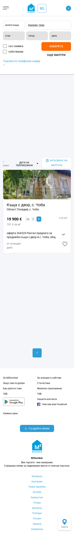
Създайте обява (37, 428)
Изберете (56, 46)
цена (54, 35)
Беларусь (37, 476)
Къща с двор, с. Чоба (26, 205)
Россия (37, 518)
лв (27, 219)
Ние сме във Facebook (52, 404)
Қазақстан (37, 497)
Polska (37, 502)
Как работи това (12, 388)
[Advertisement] (37, 116)
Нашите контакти (47, 399)
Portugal (37, 513)
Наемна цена (10, 413)
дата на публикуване (24, 163)
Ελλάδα (37, 492)
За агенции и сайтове (49, 377)
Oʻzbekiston (37, 529)
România (37, 508)
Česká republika (37, 486)
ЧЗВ (5, 393)
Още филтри (56, 55)
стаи (7, 35)
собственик (15, 51)
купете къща (12, 25)
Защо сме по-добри (14, 383)
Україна (37, 524)
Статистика (43, 383)
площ (31, 35)
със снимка (15, 46)
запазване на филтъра (56, 163)
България (37, 481)
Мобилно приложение (49, 388)
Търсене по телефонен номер (21, 63)
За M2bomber (10, 377)
